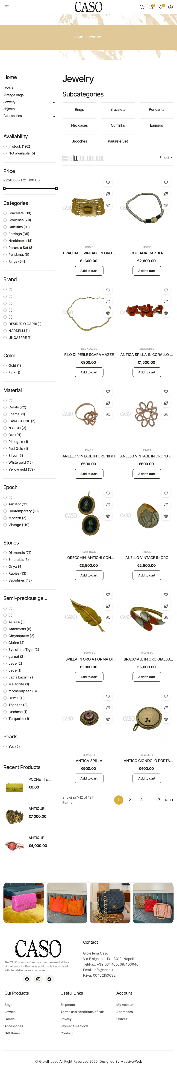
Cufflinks (19, 227)
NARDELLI (19, 331)
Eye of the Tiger (24, 649)
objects (9, 109)
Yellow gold (22, 469)
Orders (121, 1019)
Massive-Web (131, 1061)
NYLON (18, 428)
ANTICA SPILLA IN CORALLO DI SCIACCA (146, 354)
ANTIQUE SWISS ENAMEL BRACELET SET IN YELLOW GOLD (41, 808)
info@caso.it (104, 970)
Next (169, 800)
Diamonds (20, 552)
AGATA (17, 622)
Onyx (16, 566)
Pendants (19, 254)
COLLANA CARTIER (146, 253)
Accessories (12, 116)
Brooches (20, 220)
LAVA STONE (22, 421)
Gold (15, 365)
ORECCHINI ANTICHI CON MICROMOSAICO (89, 557)
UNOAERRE (20, 337)
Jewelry (9, 102)
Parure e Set (21, 247)
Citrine (17, 642)
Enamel (17, 414)
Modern (18, 518)
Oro (15, 435)
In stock (19, 146)
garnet (17, 656)
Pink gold (18, 441)
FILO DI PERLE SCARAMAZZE (89, 354)
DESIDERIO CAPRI (25, 324)
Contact (67, 1033)
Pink (14, 372)
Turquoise (19, 718)
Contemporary (24, 511)
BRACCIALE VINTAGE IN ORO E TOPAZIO (89, 253)
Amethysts (20, 629)
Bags (8, 1005)
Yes (14, 746)
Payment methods (75, 1026)
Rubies (18, 573)
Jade (15, 663)
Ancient (19, 504)
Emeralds (19, 559)
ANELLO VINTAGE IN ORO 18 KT (88, 456)
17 (158, 799)
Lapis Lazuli (21, 677)
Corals (8, 88)
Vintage (19, 525)
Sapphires (20, 580)
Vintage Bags (13, 95)
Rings (17, 261)
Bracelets (20, 213)
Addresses (124, 1012)
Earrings (19, 234)
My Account (125, 1005)
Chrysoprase (22, 636)
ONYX (17, 698)
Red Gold (18, 448)
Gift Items (12, 1033)
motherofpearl (23, 691)
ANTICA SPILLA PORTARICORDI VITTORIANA (89, 760)
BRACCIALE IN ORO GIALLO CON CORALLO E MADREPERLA (147, 659)
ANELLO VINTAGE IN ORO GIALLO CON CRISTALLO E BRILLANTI (147, 557)
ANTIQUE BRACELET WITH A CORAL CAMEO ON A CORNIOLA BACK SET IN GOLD (41, 838)
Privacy (66, 1019)
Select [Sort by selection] (166, 157)
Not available (22, 153)
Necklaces (20, 241)
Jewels (10, 1012)
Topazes (18, 705)
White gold (21, 462)
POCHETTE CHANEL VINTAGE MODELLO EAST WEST (39, 779)
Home (10, 77)
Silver (16, 455)
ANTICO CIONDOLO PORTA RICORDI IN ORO (147, 760)
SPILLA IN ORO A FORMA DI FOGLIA (89, 659)
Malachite (19, 684)
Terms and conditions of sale (83, 1012)
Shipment (68, 1005)
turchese (18, 712)
